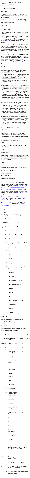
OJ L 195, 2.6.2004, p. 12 (17, 187)
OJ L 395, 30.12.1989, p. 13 (10, 182)
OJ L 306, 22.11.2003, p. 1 (10, 196)
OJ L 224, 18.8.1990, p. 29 (10, 189)
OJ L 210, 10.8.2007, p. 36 (10, 202)
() (9, 40)
